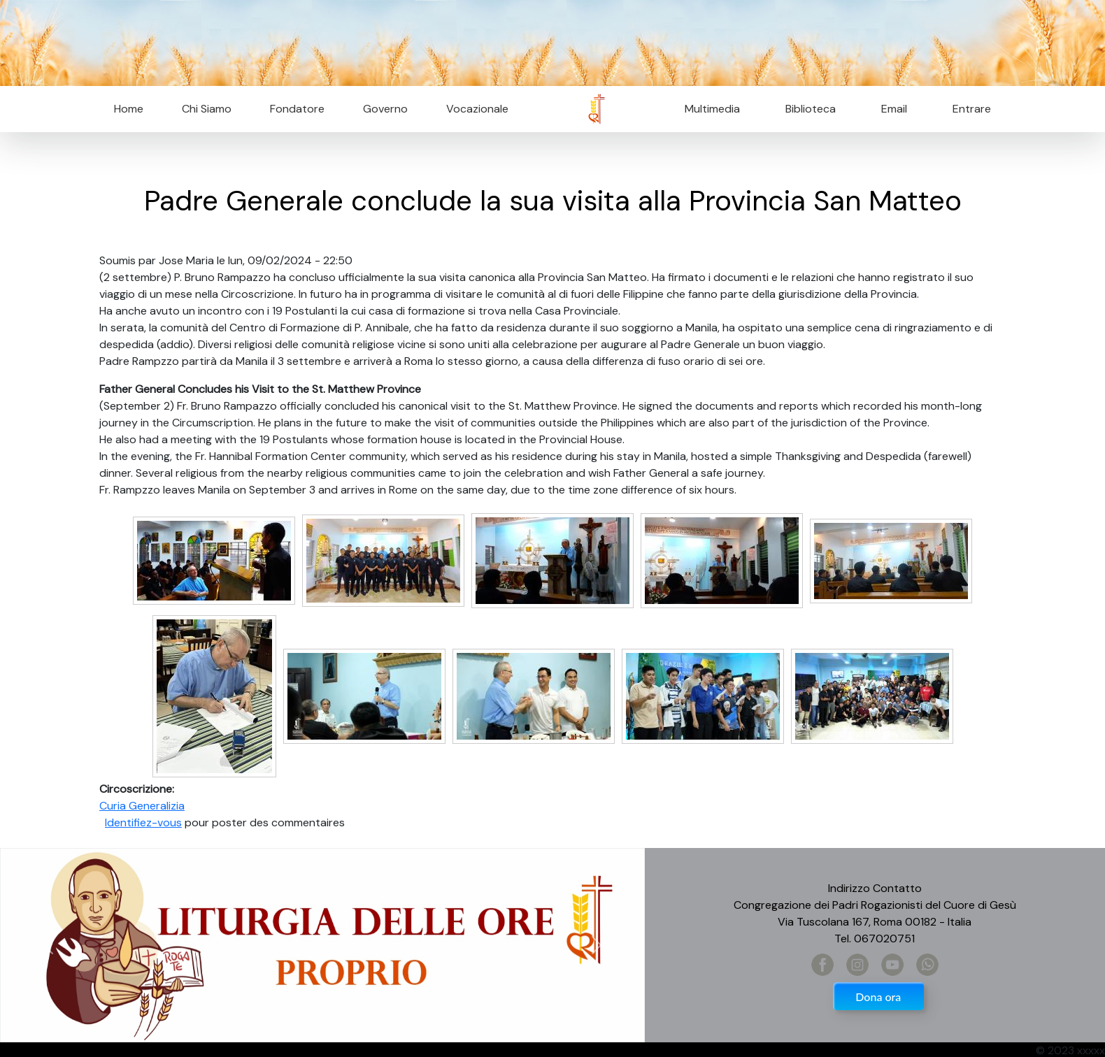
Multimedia (712, 108)
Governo (385, 108)
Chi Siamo (206, 108)
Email (890, 108)
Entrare (972, 108)
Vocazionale (477, 108)
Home (128, 108)
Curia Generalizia (142, 805)
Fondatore (297, 108)
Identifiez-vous (143, 822)
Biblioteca (810, 108)
